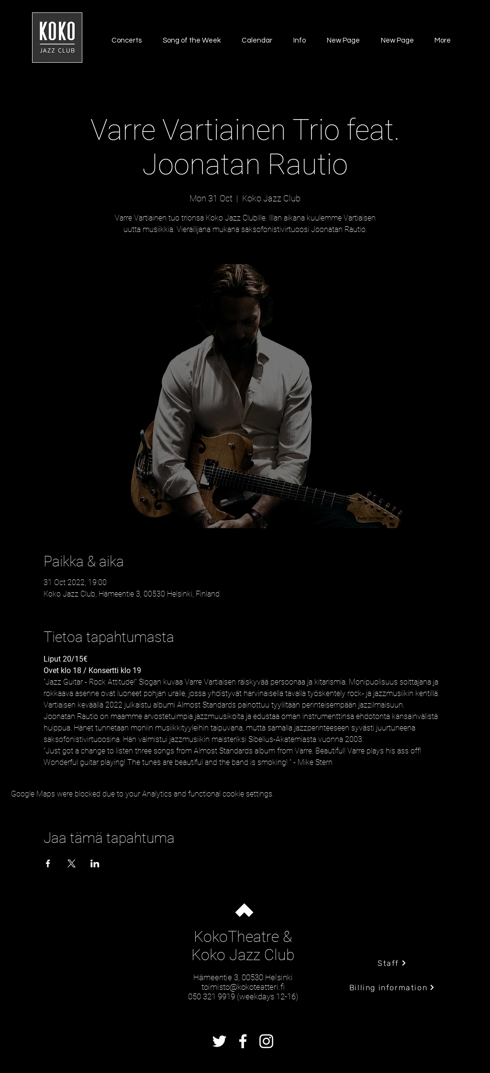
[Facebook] (243, 1041)
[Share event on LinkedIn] (95, 863)
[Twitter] (219, 1041)
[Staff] (392, 963)
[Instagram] (266, 1041)
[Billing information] (392, 987)
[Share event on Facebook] (48, 863)
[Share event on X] (71, 863)
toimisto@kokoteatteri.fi (243, 987)
